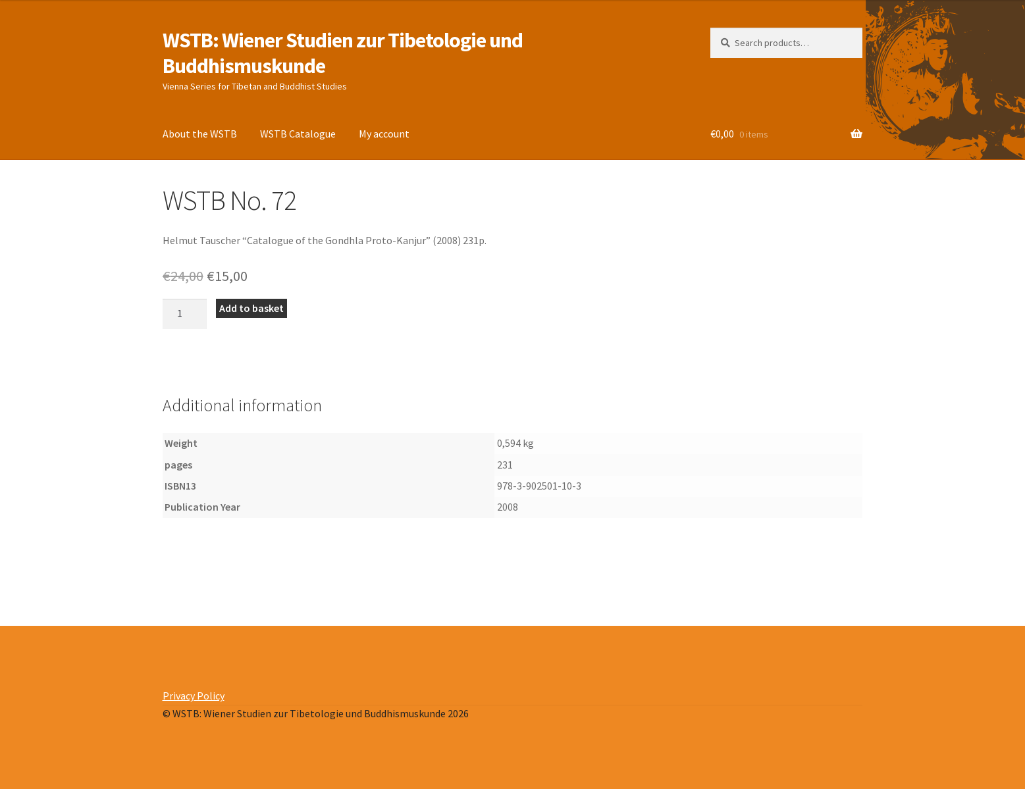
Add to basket (251, 308)
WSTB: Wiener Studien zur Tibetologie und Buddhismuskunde (343, 53)
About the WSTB (200, 133)
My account (384, 133)
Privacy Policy (193, 695)
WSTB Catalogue (298, 133)
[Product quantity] (185, 314)
